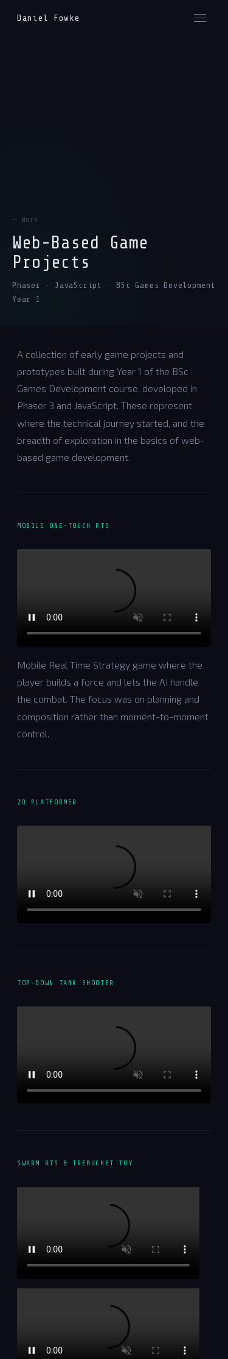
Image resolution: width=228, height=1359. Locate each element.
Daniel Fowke (48, 18)
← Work (25, 219)
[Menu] (200, 18)
